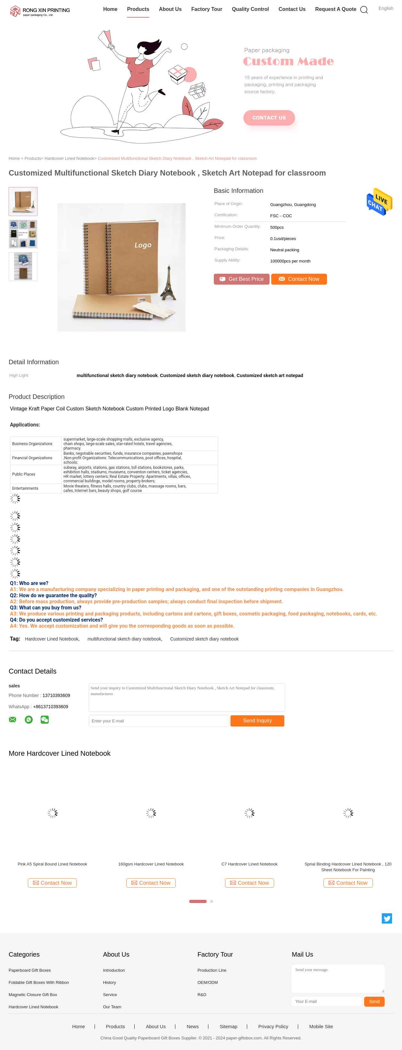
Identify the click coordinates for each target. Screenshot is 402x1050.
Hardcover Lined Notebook (52, 638)
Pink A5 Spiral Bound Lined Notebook (52, 864)
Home (110, 9)
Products (138, 9)
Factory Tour (206, 9)
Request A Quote (335, 9)
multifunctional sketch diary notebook (124, 638)
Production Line (211, 970)
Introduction (114, 970)
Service (110, 994)
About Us (170, 9)
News (193, 1026)
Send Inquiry (257, 720)
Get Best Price (242, 279)
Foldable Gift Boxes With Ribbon (39, 982)
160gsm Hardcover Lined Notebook (151, 864)
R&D (201, 994)
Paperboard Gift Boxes (30, 970)
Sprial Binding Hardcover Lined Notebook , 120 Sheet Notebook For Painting (348, 867)
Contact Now (299, 279)
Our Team (112, 1006)
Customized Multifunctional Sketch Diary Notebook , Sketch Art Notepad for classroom (177, 158)
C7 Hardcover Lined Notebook (250, 864)
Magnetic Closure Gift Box (33, 994)
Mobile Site (321, 1026)
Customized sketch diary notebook (204, 638)
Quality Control (250, 9)
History (109, 982)
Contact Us (292, 9)
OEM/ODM (207, 982)
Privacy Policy (273, 1026)
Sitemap (228, 1026)
